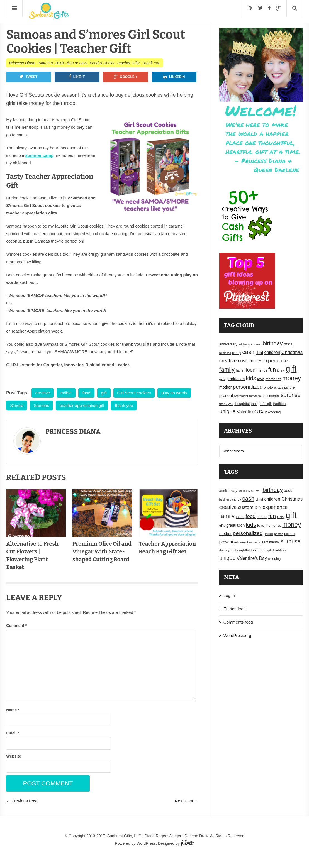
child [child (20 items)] (259, 353)
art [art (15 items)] (240, 344)
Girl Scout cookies (134, 392)
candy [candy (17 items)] (236, 353)
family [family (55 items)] (227, 369)
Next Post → (186, 801)
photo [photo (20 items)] (268, 387)
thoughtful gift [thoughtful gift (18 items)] (261, 404)
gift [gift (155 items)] (291, 368)
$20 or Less (77, 63)
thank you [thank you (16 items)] (226, 404)
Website (13, 756)
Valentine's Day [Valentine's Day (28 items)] (252, 411)
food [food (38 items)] (251, 370)
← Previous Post (21, 801)
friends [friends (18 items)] (262, 370)
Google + (125, 76)
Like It (77, 76)
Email (12, 733)
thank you (124, 405)
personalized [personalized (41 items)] (248, 387)
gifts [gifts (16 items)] (222, 379)
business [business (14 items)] (225, 353)
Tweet (28, 76)
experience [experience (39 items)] (275, 360)
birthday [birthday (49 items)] (272, 343)
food (86, 392)
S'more (16, 405)
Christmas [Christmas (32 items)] (292, 352)
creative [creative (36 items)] (228, 360)
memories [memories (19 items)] (273, 379)
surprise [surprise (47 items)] (291, 395)
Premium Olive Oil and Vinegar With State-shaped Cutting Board (102, 551)
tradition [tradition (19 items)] (279, 404)
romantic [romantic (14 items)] (255, 395)
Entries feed (234, 608)
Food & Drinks (102, 63)
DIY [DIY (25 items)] (258, 361)
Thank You (151, 63)
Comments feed (238, 622)
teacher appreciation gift (82, 405)
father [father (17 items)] (240, 370)
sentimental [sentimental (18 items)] (271, 396)
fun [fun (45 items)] (272, 370)
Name (12, 710)
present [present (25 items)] (226, 395)
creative (42, 392)
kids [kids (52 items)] (251, 378)
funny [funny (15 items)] (280, 370)
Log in (229, 595)
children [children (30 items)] (272, 352)
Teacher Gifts (128, 63)
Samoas (41, 405)
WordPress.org (237, 635)
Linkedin (174, 76)
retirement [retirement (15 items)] (241, 395)
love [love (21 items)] (260, 379)
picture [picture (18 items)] (289, 387)
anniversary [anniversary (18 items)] (228, 344)
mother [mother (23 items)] (225, 387)
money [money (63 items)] (291, 378)
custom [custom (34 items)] (246, 360)
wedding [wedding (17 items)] (274, 412)
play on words (174, 392)
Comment (16, 625)
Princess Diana (22, 63)
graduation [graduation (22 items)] (235, 379)
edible (66, 392)
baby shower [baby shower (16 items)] (252, 344)
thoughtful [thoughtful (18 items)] (242, 404)
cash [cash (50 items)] (248, 352)
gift (104, 392)
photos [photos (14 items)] (278, 387)
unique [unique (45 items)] (227, 411)
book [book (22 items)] (288, 344)
